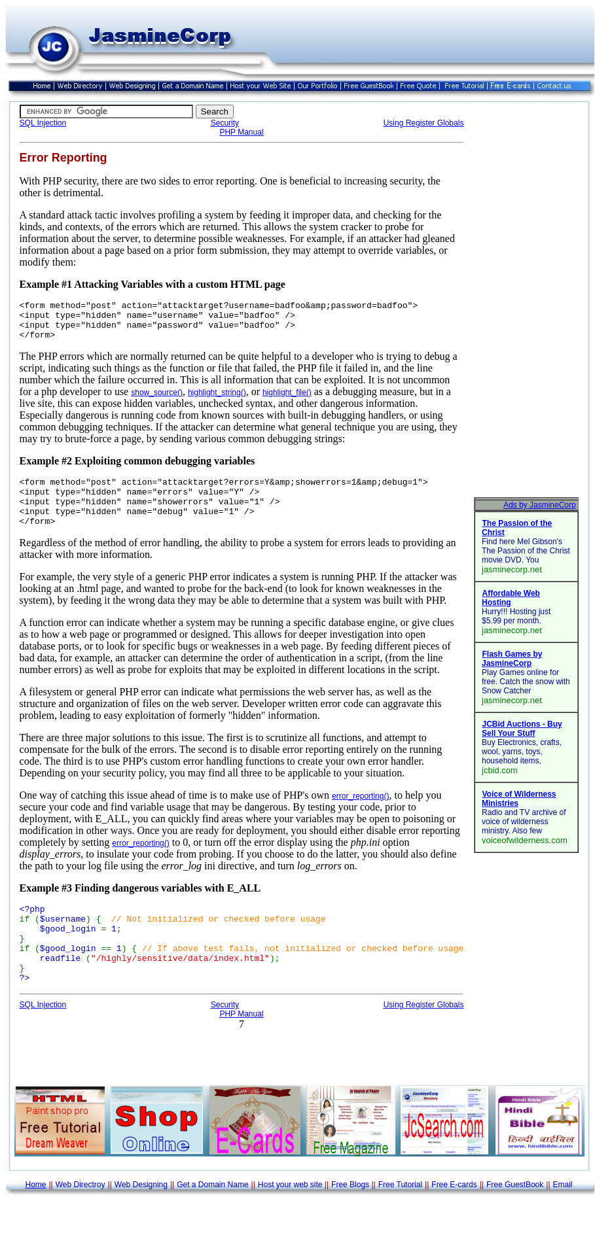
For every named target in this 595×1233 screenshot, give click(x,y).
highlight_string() (217, 400)
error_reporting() (360, 813)
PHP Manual (241, 132)
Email (563, 1218)
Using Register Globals (424, 123)
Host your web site (290, 1218)
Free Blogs (350, 1218)
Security (225, 123)
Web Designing (141, 1218)
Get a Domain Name (212, 1218)
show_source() (157, 400)
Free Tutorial (400, 1218)
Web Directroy (80, 1218)
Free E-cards (454, 1218)
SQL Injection (43, 123)
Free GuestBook (514, 1218)
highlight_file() (287, 400)
